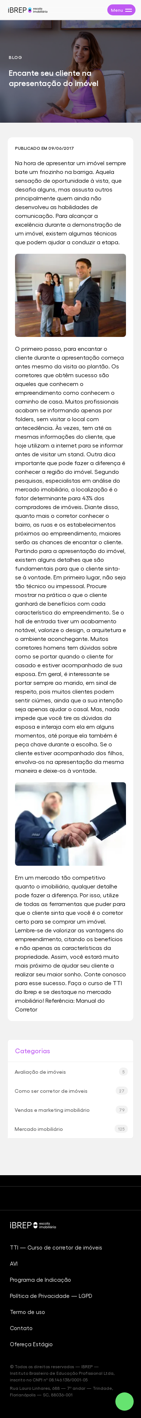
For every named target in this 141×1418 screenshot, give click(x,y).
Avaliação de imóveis (71, 1072)
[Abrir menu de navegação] (121, 9)
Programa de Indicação (40, 1279)
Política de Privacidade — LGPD (51, 1295)
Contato (21, 1328)
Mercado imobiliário (71, 1129)
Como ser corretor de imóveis (71, 1091)
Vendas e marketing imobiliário (71, 1110)
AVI (14, 1263)
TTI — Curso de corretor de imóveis (56, 1247)
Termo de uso (27, 1312)
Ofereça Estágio (31, 1344)
